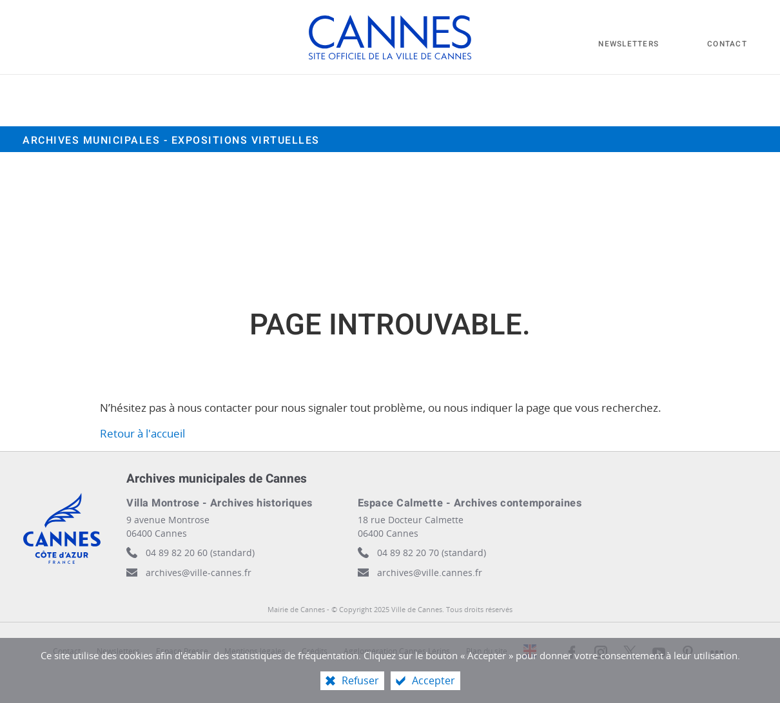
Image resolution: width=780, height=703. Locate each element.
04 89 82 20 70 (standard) (431, 552)
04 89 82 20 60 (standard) (200, 552)
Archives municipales (171, 140)
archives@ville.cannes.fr (429, 572)
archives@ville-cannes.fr (198, 572)
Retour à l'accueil (142, 433)
